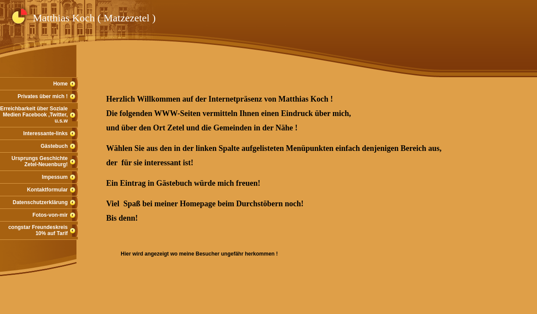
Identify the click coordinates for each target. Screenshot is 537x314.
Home (60, 84)
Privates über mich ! (42, 96)
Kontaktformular (47, 190)
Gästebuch (54, 146)
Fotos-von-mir (50, 215)
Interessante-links (45, 133)
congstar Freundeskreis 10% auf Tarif (38, 230)
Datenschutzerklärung (40, 202)
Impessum (55, 177)
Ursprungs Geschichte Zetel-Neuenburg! (39, 161)
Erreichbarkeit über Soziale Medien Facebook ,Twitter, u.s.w (34, 115)
